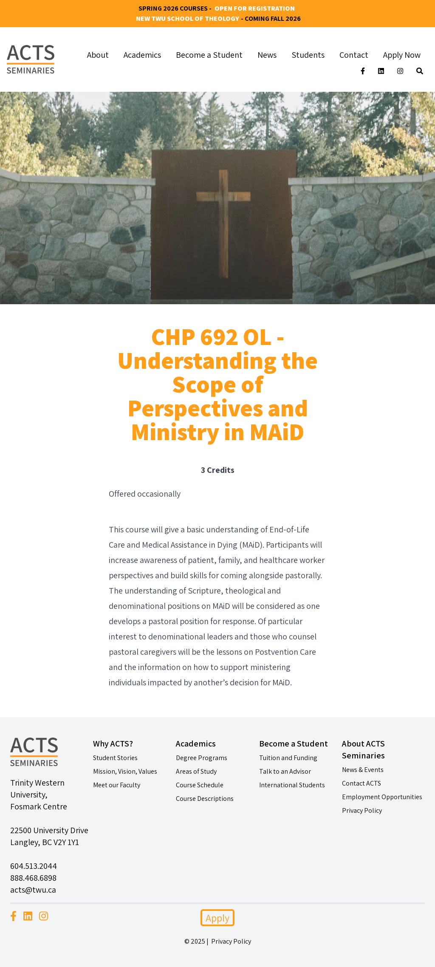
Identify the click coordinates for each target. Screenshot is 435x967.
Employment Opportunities (382, 796)
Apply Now (402, 54)
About (98, 54)
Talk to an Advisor (285, 771)
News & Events (363, 769)
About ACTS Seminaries (363, 749)
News (267, 54)
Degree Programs (201, 757)
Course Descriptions (205, 798)
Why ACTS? (113, 743)
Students (308, 54)
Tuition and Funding (288, 757)
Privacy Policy (362, 810)
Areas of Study (196, 771)
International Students (292, 784)
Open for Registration (255, 8)
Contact (353, 54)
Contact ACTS (361, 783)
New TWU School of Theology (187, 18)
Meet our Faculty (116, 784)
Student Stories (115, 757)
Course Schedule (199, 784)
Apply (217, 918)
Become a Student (209, 54)
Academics (142, 54)
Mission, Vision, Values (125, 771)
